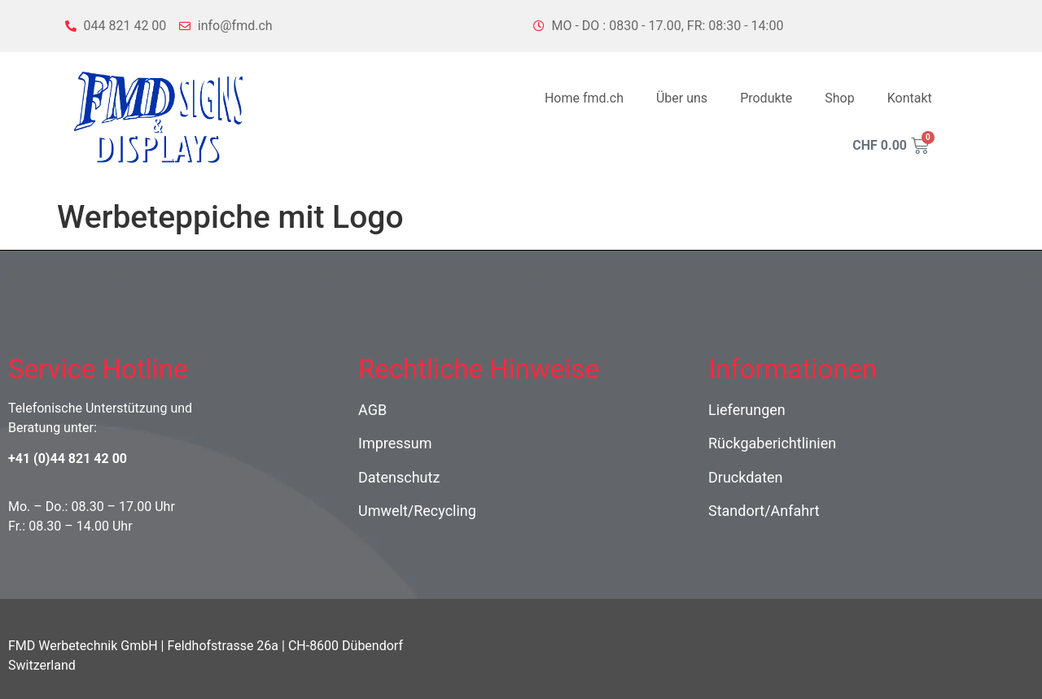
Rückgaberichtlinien (772, 443)
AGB (372, 409)
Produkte (766, 98)
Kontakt (909, 98)
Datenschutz (399, 477)
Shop (839, 98)
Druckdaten (745, 477)
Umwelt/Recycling (417, 510)
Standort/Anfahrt (764, 510)
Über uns (681, 98)
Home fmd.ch (584, 98)
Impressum (395, 443)
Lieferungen (747, 409)
